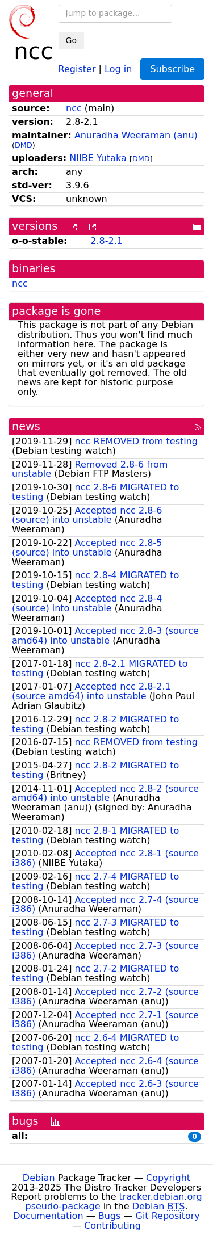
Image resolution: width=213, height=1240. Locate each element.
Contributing (112, 1225)
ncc (74, 108)
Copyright (168, 1177)
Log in (118, 68)
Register (77, 68)
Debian (39, 1177)
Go (71, 40)
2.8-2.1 (106, 241)
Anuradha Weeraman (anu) (136, 135)
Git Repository (168, 1215)
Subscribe (172, 69)
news (26, 426)
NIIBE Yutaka (98, 158)
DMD (23, 145)
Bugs (109, 1215)
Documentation (48, 1215)
